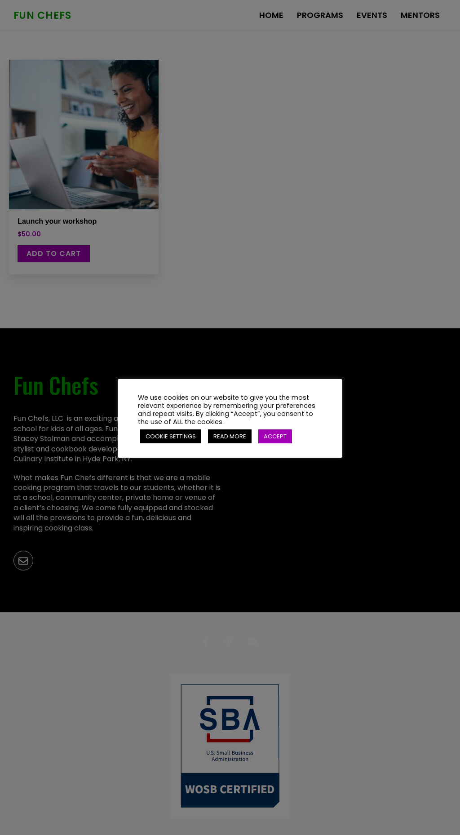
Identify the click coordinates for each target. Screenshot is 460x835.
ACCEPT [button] (275, 436)
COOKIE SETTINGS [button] (171, 436)
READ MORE (229, 436)
